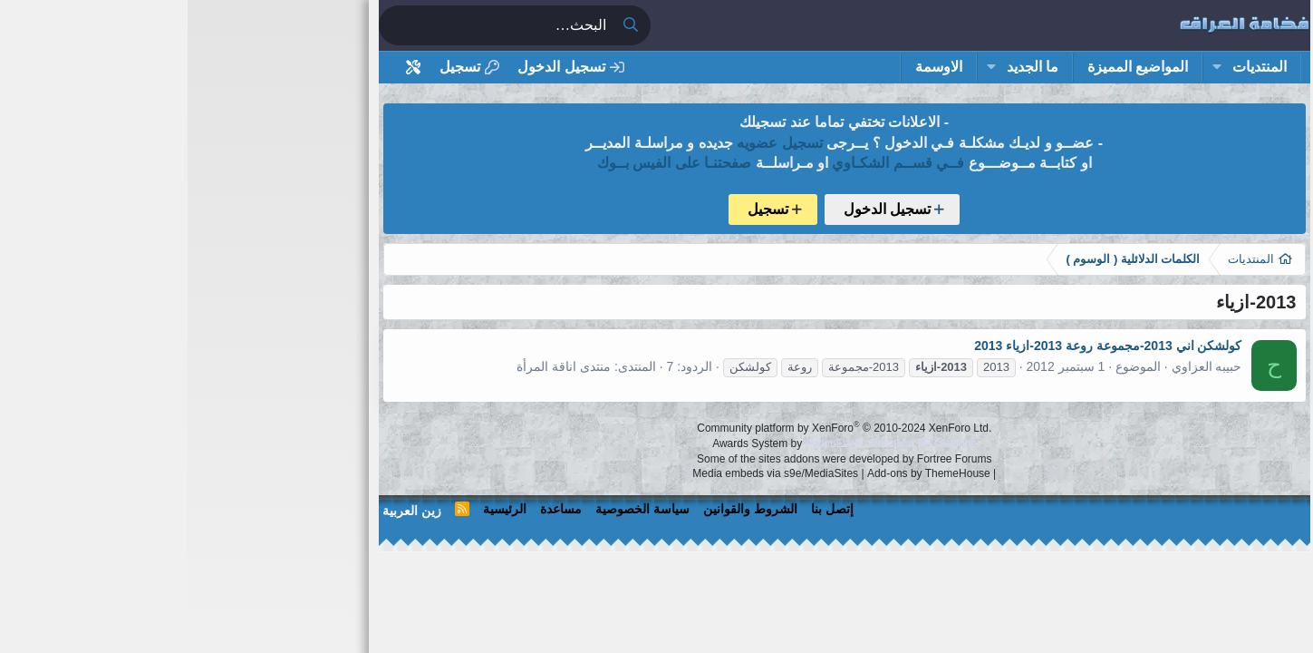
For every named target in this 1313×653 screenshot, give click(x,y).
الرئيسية (317, 509)
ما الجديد (845, 66)
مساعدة (373, 509)
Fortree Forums (767, 459)
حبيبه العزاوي (1019, 366)
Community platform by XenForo (656, 428)
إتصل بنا (644, 509)
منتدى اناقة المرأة (376, 366)
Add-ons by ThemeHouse (741, 473)
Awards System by (656, 443)
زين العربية (224, 510)
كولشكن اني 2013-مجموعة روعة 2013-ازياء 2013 (920, 345)
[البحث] (308, 25)
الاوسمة (751, 66)
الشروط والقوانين (563, 509)
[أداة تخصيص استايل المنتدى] (225, 67)
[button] (1029, 67)
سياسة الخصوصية (455, 509)
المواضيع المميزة (950, 66)
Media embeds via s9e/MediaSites (588, 473)
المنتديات (1072, 66)
